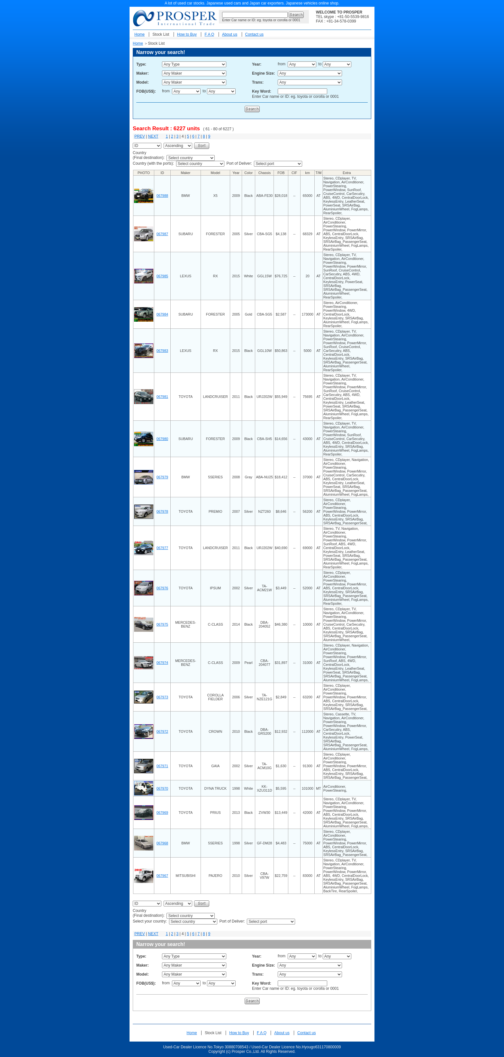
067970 (162, 788)
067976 (162, 588)
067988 (162, 196)
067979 (162, 477)
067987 (162, 234)
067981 (162, 397)
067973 (162, 697)
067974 (162, 663)
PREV (139, 136)
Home (139, 34)
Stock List (160, 34)
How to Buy (187, 34)
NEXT (153, 136)
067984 (162, 314)
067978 (162, 511)
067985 (162, 276)
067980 (162, 439)
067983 (162, 351)
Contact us (254, 34)
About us (229, 34)
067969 (162, 812)
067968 (162, 843)
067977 (162, 548)
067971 (162, 766)
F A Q (209, 34)
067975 (162, 624)
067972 (162, 731)
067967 (162, 876)
